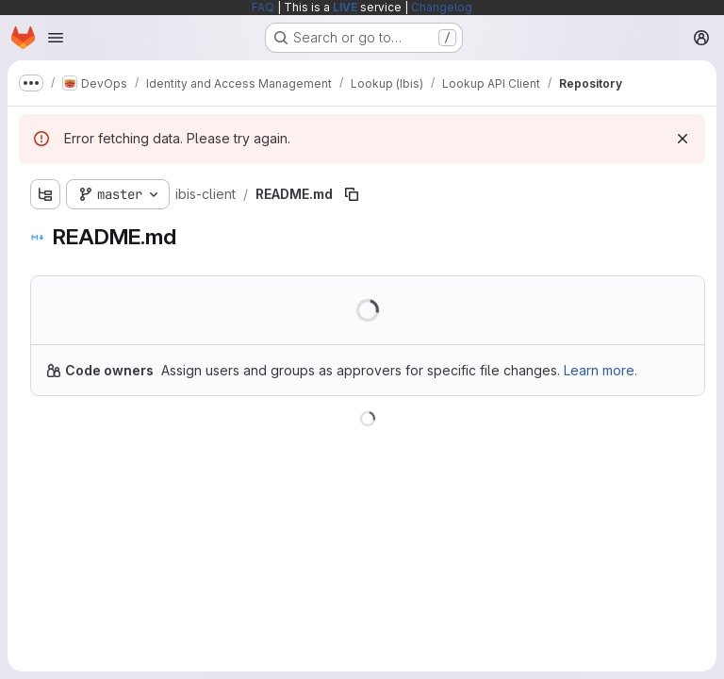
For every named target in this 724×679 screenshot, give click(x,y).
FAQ (263, 7)
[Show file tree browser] (45, 194)
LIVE (345, 7)
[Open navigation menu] (56, 38)
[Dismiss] (682, 138)
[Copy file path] (352, 194)
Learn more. (600, 370)
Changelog (441, 7)
